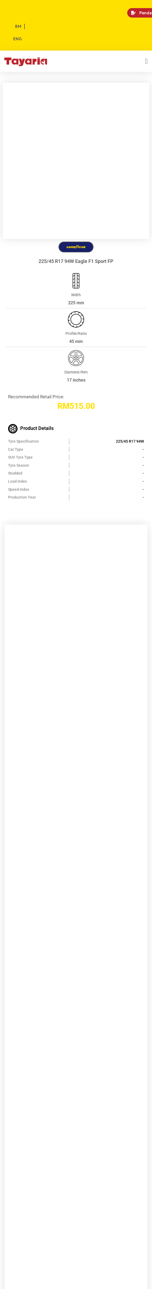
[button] (146, 61)
